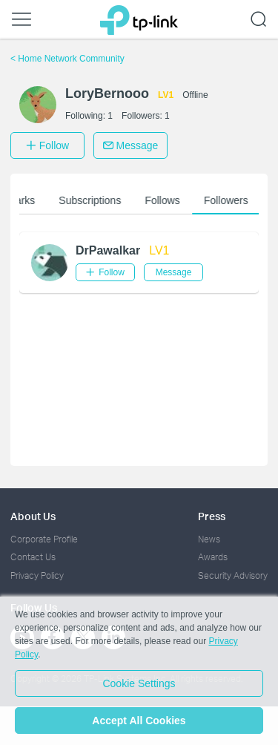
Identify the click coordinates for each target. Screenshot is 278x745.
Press (211, 516)
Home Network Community (67, 58)
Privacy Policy (37, 575)
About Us (33, 516)
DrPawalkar (108, 250)
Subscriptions (95, 200)
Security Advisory (233, 575)
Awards (213, 556)
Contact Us (33, 556)
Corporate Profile (44, 539)
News (209, 539)
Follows (167, 200)
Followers (231, 200)
